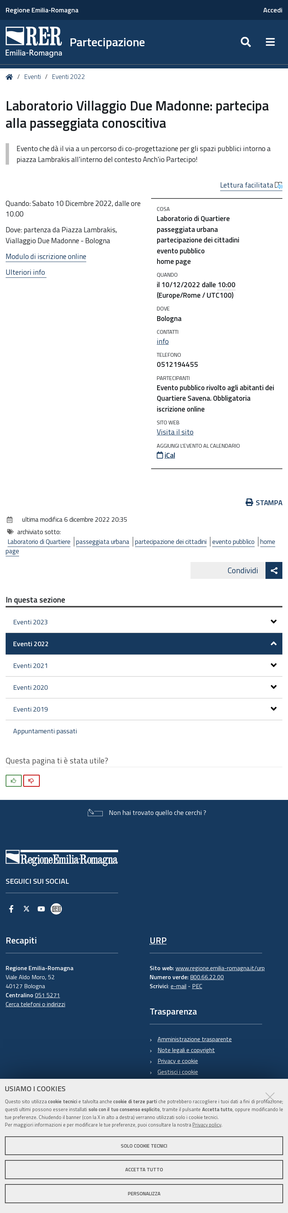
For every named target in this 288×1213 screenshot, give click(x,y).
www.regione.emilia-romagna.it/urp (220, 967)
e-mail (178, 985)
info (163, 341)
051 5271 (47, 994)
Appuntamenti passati (45, 731)
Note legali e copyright (186, 1049)
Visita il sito (175, 432)
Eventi (32, 77)
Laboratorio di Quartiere (39, 542)
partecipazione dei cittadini (171, 542)
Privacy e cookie (178, 1060)
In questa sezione (35, 600)
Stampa (264, 502)
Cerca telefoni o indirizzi (35, 1004)
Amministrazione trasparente (195, 1038)
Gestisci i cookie (178, 1071)
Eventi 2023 (145, 622)
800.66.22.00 (207, 976)
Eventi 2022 (68, 77)
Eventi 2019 (145, 709)
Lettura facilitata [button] (251, 185)
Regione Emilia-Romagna (42, 10)
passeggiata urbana (102, 542)
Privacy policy (206, 1124)
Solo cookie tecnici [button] (144, 1145)
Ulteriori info (26, 272)
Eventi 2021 (145, 665)
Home (11, 77)
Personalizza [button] (144, 1193)
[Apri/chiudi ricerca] (245, 42)
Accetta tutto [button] (144, 1169)
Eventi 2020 (145, 687)
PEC (197, 985)
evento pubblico (233, 542)
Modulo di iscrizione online (46, 256)
